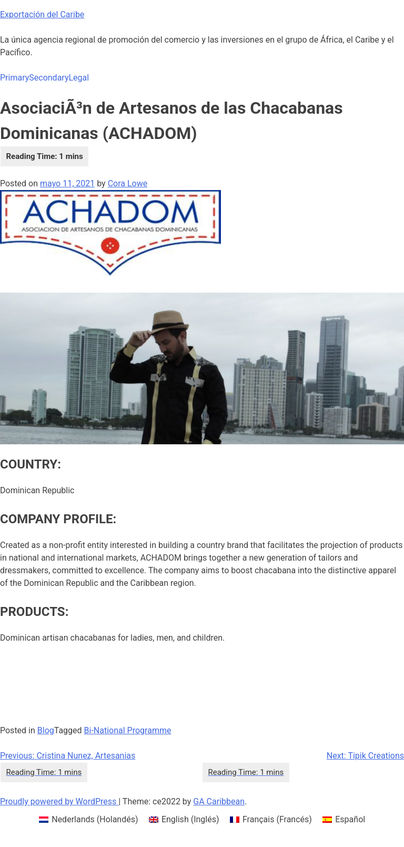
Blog (45, 730)
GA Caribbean (219, 801)
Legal (78, 78)
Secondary (48, 78)
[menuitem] (89, 819)
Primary (14, 78)
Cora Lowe (128, 183)
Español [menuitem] (350, 819)
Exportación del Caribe (42, 14)
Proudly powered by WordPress (59, 801)
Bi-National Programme (127, 730)
